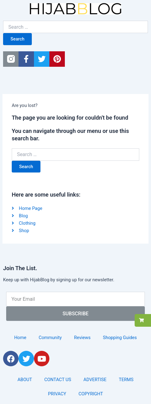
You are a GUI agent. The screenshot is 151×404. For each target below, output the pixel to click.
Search (17, 39)
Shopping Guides (120, 337)
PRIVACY (57, 394)
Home (20, 337)
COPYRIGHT (90, 394)
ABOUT (25, 379)
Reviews (82, 337)
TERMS (126, 379)
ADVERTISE (95, 379)
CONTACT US (57, 379)
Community (50, 337)
